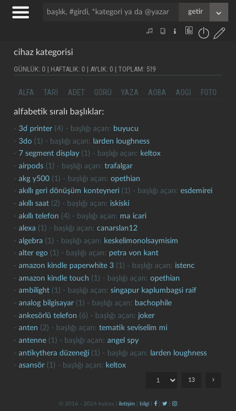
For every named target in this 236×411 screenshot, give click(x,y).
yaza (130, 92)
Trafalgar (119, 166)
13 (191, 380)
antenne (32, 340)
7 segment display (49, 153)
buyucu (126, 129)
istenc (185, 266)
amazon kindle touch (54, 278)
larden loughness (121, 141)
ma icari (133, 216)
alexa (27, 228)
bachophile (153, 303)
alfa (26, 92)
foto (209, 92)
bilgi (144, 404)
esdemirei (196, 191)
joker (146, 316)
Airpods (31, 166)
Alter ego (33, 253)
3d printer (35, 129)
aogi (183, 92)
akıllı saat (34, 203)
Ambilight (34, 290)
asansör (32, 365)
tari (50, 92)
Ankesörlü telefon (48, 316)
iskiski (119, 203)
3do (25, 141)
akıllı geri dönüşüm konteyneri (69, 191)
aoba (157, 92)
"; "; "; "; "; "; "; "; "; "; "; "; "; (161, 380)
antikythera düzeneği (54, 353)
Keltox (150, 153)
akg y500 (34, 179)
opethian (125, 179)
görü (103, 92)
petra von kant (133, 253)
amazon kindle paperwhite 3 (66, 266)
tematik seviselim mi (133, 328)
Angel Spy (123, 340)
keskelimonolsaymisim (141, 241)
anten (28, 328)
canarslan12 (117, 228)
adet (76, 92)
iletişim (127, 404)
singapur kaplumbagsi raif (153, 290)
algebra (31, 241)
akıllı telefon (39, 216)
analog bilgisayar (46, 303)
